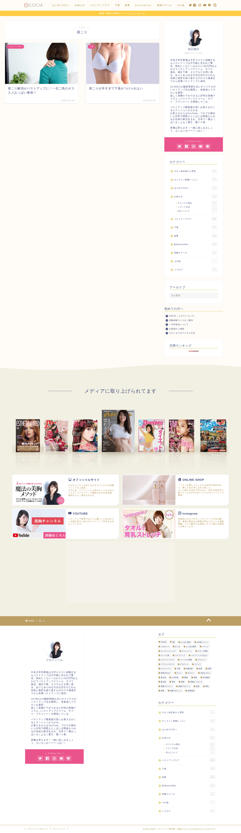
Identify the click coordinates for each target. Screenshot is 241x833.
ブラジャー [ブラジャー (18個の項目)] (202, 660)
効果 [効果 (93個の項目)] (209, 669)
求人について (197, 211)
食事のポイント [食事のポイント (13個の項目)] (176, 691)
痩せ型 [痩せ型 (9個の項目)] (163, 682)
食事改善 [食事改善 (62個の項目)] (191, 691)
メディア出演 (197, 207)
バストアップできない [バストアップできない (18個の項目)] (199, 655)
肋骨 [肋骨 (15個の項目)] (197, 686)
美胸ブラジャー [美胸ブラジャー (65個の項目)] (167, 686)
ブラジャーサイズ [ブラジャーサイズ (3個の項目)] (167, 664)
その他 (180, 5)
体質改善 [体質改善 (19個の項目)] (189, 669)
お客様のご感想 (176, 329)
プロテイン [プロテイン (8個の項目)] (184, 664)
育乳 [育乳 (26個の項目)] (207, 686)
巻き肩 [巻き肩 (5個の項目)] (163, 678)
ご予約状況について (179, 324)
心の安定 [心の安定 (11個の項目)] (175, 678)
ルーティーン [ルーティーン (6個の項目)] (166, 669)
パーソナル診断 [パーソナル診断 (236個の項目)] (186, 660)
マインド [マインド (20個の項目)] (197, 664)
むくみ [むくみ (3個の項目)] (177, 647)
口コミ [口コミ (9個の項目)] (179, 673)
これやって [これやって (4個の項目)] (165, 647)
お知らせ (80, 5)
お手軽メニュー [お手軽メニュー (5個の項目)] (202, 642)
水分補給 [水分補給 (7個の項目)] (206, 678)
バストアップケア (100, 5)
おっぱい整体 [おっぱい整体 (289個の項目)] (186, 642)
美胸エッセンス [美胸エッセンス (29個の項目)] (196, 682)
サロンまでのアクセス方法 (182, 333)
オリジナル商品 (197, 203)
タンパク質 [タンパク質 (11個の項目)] (165, 655)
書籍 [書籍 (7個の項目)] (186, 678)
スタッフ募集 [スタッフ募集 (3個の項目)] (203, 651)
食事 (127, 5)
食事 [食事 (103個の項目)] (162, 691)
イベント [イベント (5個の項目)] (205, 647)
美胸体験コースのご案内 (181, 320)
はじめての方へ (61, 5)
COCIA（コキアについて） (182, 316)
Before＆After (143, 5)
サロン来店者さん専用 (195, 171)
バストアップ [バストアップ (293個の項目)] (180, 655)
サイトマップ (59, 829)
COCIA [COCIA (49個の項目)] (163, 642)
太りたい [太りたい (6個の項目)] (191, 673)
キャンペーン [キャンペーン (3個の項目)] (187, 651)
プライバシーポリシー (38, 829)
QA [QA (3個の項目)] (173, 642)
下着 (117, 5)
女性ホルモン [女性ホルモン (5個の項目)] (205, 673)
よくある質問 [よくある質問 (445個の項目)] (191, 647)
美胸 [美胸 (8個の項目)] (182, 682)
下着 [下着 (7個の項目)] (178, 669)
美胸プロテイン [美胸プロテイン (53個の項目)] (184, 686)
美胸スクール (164, 5)
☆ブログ (195, 269)
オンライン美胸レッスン (195, 179)
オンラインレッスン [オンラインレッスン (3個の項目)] (168, 651)
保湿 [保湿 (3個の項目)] (200, 669)
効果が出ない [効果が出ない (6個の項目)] (166, 673)
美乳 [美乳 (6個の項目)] (173, 682)
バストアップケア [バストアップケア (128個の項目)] (167, 660)
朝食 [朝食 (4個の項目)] (195, 678)
